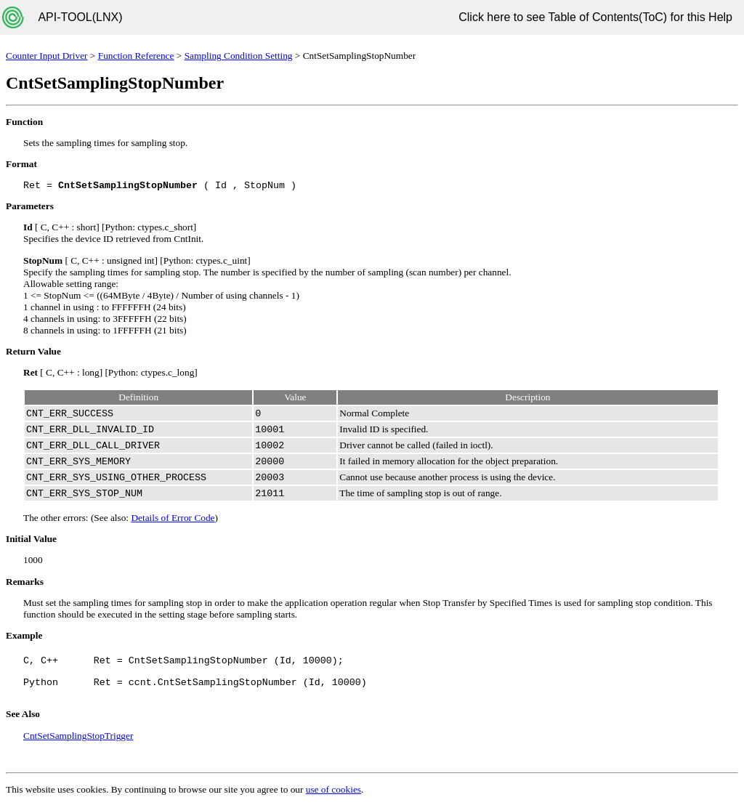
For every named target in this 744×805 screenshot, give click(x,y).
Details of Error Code (172, 517)
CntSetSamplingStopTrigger (78, 735)
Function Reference (136, 55)
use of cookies (333, 789)
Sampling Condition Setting (239, 55)
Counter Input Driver (47, 55)
